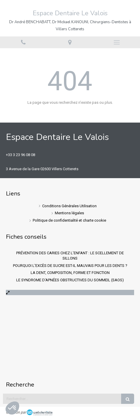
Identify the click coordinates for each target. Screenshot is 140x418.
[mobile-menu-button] (116, 42)
